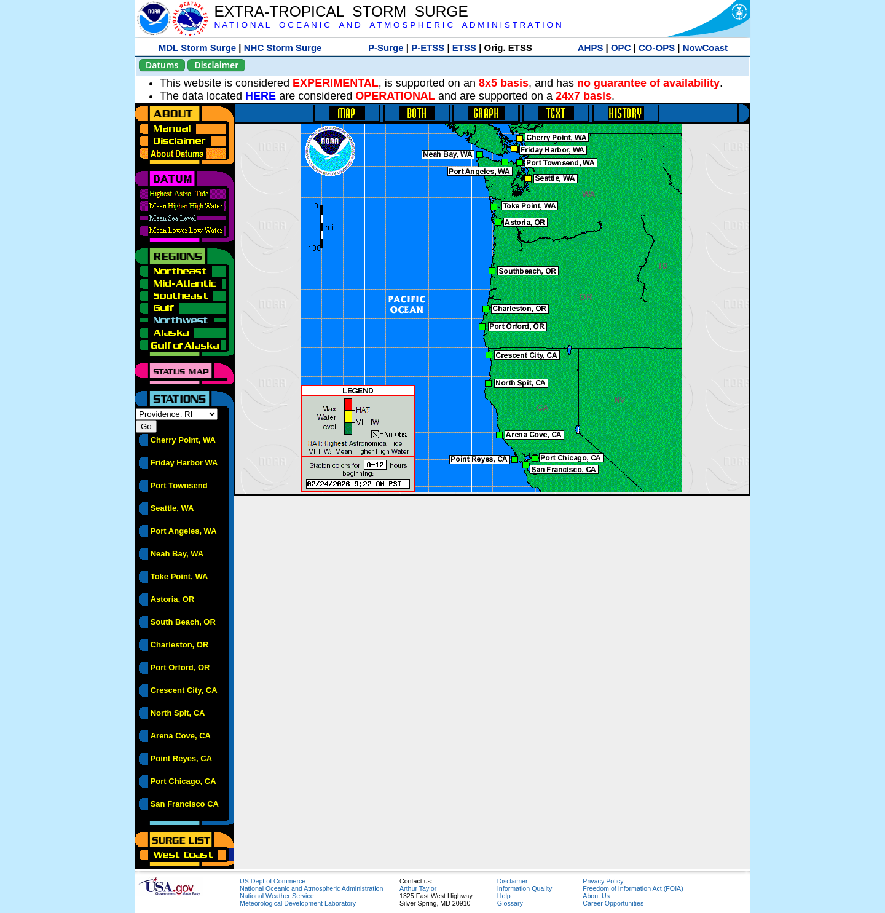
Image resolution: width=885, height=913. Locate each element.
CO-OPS (657, 47)
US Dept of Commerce (272, 881)
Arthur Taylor (417, 888)
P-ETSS (427, 47)
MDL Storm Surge (197, 47)
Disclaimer (216, 65)
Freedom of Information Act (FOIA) (633, 888)
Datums (162, 65)
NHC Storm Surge (283, 47)
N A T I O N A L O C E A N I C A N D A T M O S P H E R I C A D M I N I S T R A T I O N (387, 25)
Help (504, 895)
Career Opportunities (613, 903)
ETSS (464, 47)
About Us (596, 895)
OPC (621, 47)
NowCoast (705, 47)
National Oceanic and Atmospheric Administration (311, 888)
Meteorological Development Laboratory (298, 903)
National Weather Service (277, 895)
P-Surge (386, 47)
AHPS (591, 47)
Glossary (510, 903)
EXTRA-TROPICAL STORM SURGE (341, 11)
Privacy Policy (603, 881)
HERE (260, 96)
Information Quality (524, 888)
